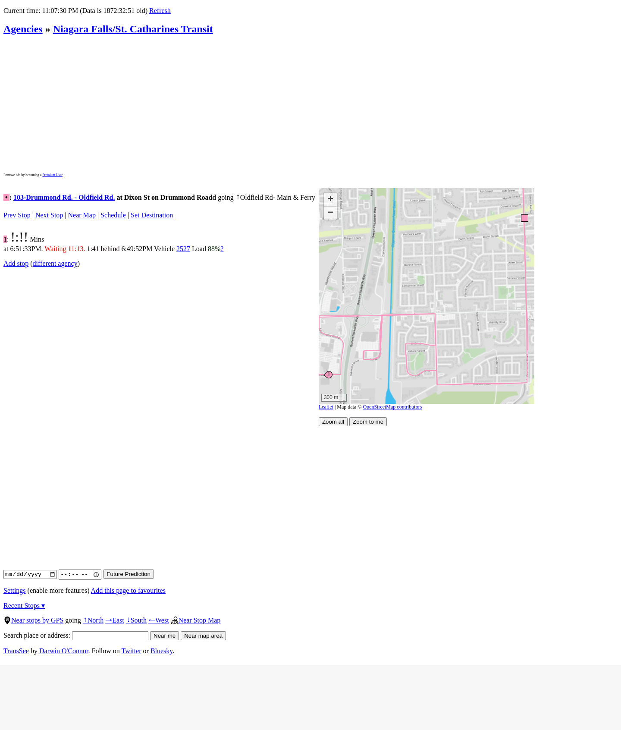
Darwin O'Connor (63, 650)
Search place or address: (75, 635)
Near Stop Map (196, 620)
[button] (524, 217)
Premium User (52, 175)
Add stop (15, 263)
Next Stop (49, 215)
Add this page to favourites (128, 590)
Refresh (160, 10)
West (158, 620)
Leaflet (326, 407)
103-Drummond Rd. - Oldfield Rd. (64, 197)
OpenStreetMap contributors (392, 407)
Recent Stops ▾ (24, 605)
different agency (55, 263)
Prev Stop (17, 215)
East (114, 620)
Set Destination (152, 215)
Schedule (113, 215)
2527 (183, 248)
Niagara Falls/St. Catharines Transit (133, 29)
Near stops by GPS (33, 620)
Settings (14, 590)
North (93, 620)
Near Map (82, 215)
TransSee (16, 650)
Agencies (23, 29)
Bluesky (161, 650)
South (136, 620)
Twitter (131, 650)
